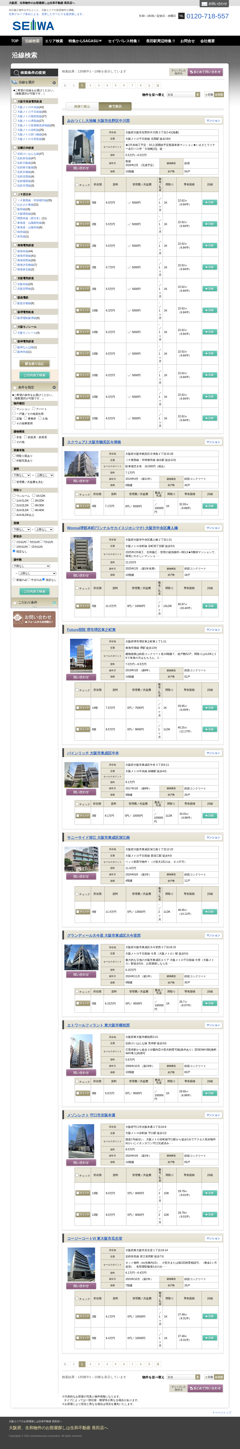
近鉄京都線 (24, 172)
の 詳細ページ (210, 202)
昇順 (209, 94)
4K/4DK (39, 510)
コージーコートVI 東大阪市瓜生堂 (94, 1238)
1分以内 (21, 542)
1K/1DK (40, 495)
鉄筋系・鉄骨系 (37, 437)
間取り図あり (24, 455)
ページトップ (223, 1412)
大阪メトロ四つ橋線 (29, 134)
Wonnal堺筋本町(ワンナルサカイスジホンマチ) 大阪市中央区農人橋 (122, 528)
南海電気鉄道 (25, 245)
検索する (35, 375)
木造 (19, 437)
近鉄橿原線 (24, 181)
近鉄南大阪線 (25, 167)
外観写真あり (24, 460)
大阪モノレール (27, 326)
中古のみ (36, 580)
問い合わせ (81, 168)
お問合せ (34, 619)
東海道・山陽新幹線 (29, 222)
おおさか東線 (25, 204)
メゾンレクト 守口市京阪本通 (91, 1115)
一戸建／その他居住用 (30, 413)
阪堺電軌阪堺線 (26, 318)
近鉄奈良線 (24, 158)
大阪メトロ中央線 (28, 107)
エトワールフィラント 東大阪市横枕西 (98, 1025)
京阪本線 (22, 284)
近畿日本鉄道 (25, 147)
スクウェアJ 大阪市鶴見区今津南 (94, 442)
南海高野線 (24, 260)
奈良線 (21, 236)
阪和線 (21, 209)
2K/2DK (39, 500)
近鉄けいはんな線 (28, 153)
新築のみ (21, 580)
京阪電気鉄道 (25, 278)
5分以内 (35, 542)
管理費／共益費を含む (30, 482)
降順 (219, 94)
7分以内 (48, 542)
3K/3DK (39, 505)
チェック (83, 185)
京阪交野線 (24, 288)
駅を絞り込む (34, 363)
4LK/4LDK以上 (25, 515)
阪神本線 (22, 351)
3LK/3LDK (22, 510)
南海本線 (22, 251)
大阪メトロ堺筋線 (28, 120)
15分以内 (36, 546)
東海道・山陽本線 (28, 227)
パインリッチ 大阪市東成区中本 (93, 753)
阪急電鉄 (22, 297)
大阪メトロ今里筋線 (29, 139)
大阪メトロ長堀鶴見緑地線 (33, 125)
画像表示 (82, 106)
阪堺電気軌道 (25, 312)
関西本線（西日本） (29, 218)
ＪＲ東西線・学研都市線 (32, 200)
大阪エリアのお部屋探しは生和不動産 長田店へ (35, 1421)
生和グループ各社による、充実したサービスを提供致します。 (47, 14)
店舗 (19, 418)
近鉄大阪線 (24, 162)
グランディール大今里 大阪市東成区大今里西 (104, 935)
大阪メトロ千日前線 (29, 111)
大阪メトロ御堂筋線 (29, 116)
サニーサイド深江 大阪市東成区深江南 (98, 838)
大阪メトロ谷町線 (28, 130)
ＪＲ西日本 (24, 194)
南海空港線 (24, 255)
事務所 (32, 418)
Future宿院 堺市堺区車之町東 (91, 630)
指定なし (21, 551)
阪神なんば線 (25, 347)
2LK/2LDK (22, 505)
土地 (45, 418)
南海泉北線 (24, 269)
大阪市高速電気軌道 (29, 101)
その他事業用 (24, 423)
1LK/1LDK (22, 500)
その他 (20, 442)
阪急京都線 (24, 303)
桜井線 (21, 232)
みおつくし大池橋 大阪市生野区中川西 (98, 121)
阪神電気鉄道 (25, 341)
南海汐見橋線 (25, 264)
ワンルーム (23, 495)
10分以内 (21, 546)
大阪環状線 (24, 213)
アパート (41, 409)
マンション (23, 409)
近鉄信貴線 (24, 176)
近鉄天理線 (24, 185)
